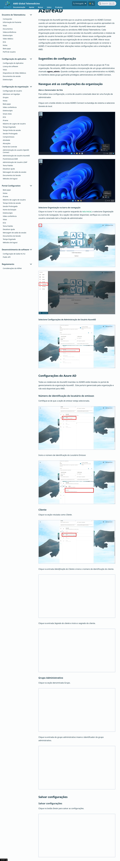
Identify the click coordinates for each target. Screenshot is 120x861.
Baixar (40, 7)
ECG (4, 42)
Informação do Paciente (12, 22)
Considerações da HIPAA (12, 268)
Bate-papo (7, 48)
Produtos (58, 7)
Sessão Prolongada (10, 133)
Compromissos (8, 137)
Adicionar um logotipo (11, 94)
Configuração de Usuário (12, 91)
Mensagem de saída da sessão (14, 172)
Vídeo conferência (10, 107)
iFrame (5, 120)
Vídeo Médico (8, 39)
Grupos (5, 97)
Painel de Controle (10, 147)
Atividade (6, 140)
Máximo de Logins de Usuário (14, 124)
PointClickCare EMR (10, 159)
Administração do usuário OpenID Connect (16, 151)
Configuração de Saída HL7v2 (14, 254)
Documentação (19, 7)
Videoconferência (9, 32)
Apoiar (31, 7)
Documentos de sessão (12, 76)
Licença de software (10, 66)
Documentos (8, 29)
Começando (7, 19)
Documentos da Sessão (12, 175)
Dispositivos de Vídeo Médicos (14, 73)
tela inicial (86, 211)
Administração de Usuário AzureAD (16, 155)
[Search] (107, 3)
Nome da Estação (9, 209)
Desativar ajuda (9, 169)
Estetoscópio (8, 35)
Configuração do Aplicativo (13, 63)
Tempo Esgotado (9, 127)
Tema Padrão (8, 165)
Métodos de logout (10, 179)
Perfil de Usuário (9, 52)
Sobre (49, 7)
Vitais (5, 25)
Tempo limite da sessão (12, 130)
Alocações (6, 143)
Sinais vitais (7, 114)
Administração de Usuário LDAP (15, 162)
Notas (5, 45)
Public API (6, 257)
